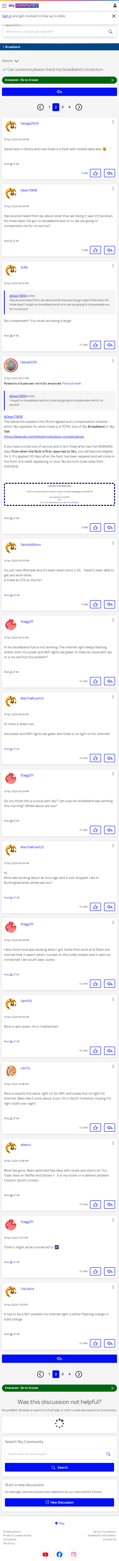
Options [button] (7, 61)
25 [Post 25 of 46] (11, 974)
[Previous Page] (40, 107)
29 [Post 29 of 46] (11, 1262)
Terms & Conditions (104, 1531)
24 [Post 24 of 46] (11, 897)
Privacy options (12, 1531)
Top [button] (61, 1523)
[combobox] (54, 32)
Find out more (71, 383)
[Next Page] (79, 107)
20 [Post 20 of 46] (11, 595)
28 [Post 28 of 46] (11, 1195)
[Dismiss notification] (114, 16)
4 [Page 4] (69, 107)
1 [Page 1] (49, 107)
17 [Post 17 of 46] (11, 240)
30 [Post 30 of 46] (11, 1334)
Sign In (114, 6)
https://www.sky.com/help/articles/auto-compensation (44, 437)
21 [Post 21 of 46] (11, 671)
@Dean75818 (17, 296)
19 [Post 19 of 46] (11, 518)
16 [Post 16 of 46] (11, 163)
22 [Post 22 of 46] (11, 748)
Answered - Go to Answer (59, 80)
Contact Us (109, 1539)
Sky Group (9, 1543)
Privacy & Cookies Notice (17, 1535)
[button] (113, 122)
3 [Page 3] (63, 107)
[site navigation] (4, 6)
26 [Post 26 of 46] (11, 1041)
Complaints (9, 1539)
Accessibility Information (102, 1535)
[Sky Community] (24, 6)
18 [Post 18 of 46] (11, 335)
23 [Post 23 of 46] (11, 820)
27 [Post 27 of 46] (11, 1118)
